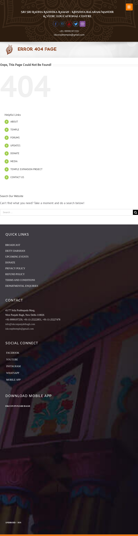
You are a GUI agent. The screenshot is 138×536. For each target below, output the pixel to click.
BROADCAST (12, 245)
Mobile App (13, 379)
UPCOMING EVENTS (17, 256)
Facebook (12, 353)
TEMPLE (14, 129)
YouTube (12, 359)
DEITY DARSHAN (15, 251)
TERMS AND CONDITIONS (20, 280)
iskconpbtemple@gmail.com (69, 34)
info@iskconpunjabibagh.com (20, 324)
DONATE (14, 153)
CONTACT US (17, 177)
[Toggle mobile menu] (129, 7)
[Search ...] (66, 212)
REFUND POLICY (15, 274)
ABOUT (14, 121)
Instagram (13, 366)
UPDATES (15, 145)
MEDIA (13, 161)
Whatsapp (12, 373)
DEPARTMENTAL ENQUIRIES (21, 286)
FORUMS (15, 137)
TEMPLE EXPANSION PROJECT (26, 169)
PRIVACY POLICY (15, 268)
